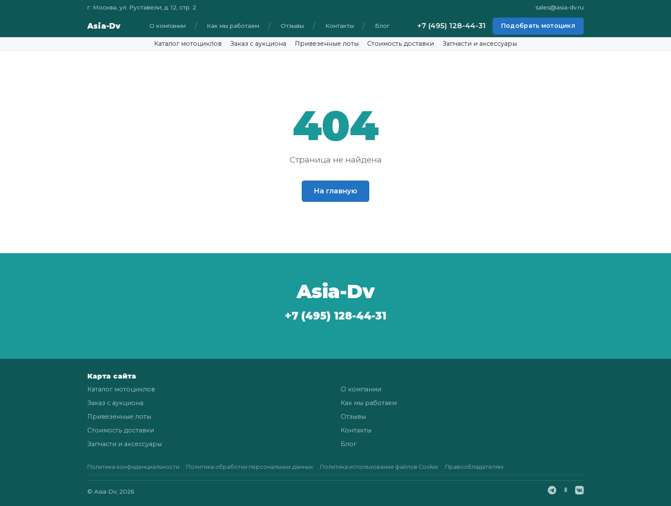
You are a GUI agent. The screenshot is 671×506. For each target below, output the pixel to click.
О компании (167, 25)
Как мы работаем (233, 25)
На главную (335, 191)
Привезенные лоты (327, 43)
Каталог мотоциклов (188, 43)
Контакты (339, 25)
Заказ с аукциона (258, 43)
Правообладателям (474, 467)
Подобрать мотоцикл (538, 26)
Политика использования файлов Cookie (379, 467)
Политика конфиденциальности (133, 467)
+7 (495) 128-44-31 (451, 25)
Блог (382, 25)
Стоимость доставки (400, 43)
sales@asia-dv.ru (559, 7)
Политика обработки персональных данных (249, 467)
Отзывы (292, 25)
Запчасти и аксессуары (479, 43)
